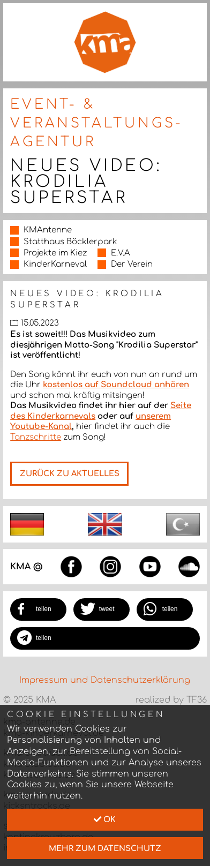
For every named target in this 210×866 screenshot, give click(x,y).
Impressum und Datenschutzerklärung (104, 680)
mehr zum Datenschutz (105, 848)
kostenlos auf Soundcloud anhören (116, 384)
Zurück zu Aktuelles (69, 473)
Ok (105, 819)
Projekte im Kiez (55, 253)
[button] (38, 609)
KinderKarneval (55, 264)
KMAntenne (48, 230)
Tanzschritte (35, 437)
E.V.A (120, 253)
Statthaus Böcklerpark (70, 241)
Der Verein (132, 264)
